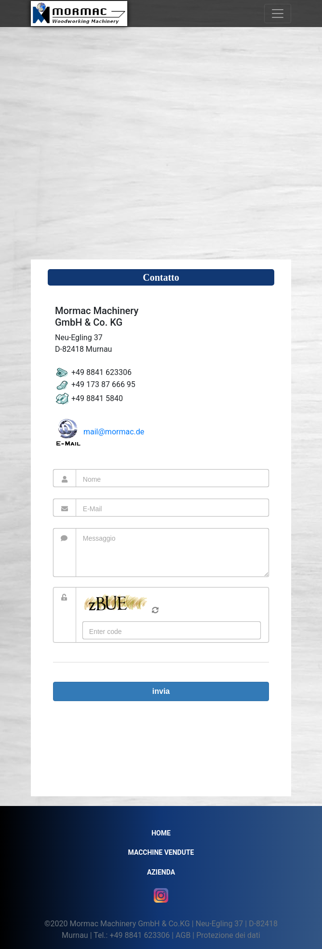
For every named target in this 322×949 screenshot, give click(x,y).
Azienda (161, 872)
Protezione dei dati (228, 935)
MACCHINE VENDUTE (161, 852)
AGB (182, 935)
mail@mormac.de (99, 431)
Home (161, 833)
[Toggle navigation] (277, 13)
